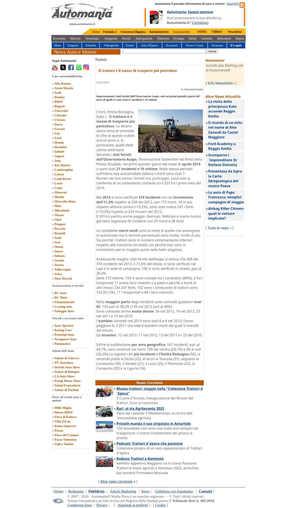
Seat (57, 242)
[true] (164, 51)
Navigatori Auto (65, 339)
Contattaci (200, 22)
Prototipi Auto (64, 334)
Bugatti (59, 106)
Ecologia (178, 38)
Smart (58, 251)
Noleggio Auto (64, 311)
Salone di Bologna (66, 371)
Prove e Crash (194, 45)
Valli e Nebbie (64, 444)
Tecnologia (92, 38)
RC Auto (60, 293)
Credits (160, 505)
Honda (59, 142)
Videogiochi (111, 45)
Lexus (58, 183)
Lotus (58, 188)
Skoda (58, 246)
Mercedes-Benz (65, 201)
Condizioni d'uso (79, 505)
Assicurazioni (181, 31)
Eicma (58, 430)
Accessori (172, 45)
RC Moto (60, 297)
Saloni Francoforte (67, 385)
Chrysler (60, 115)
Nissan (59, 215)
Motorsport (224, 38)
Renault (59, 233)
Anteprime (110, 38)
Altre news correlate (116, 481)
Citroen (59, 120)
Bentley (59, 97)
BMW (58, 101)
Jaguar (59, 156)
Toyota (59, 265)
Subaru (59, 256)
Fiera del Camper (66, 435)
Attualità (90, 45)
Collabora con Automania (174, 491)
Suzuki (59, 260)
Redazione (76, 491)
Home (96, 31)
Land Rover (62, 178)
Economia (59, 38)
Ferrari (59, 129)
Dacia (58, 124)
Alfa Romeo (62, 83)
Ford (57, 138)
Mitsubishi (61, 210)
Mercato (75, 38)
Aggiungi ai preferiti (133, 505)
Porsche (59, 228)
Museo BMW (63, 412)
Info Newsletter (220, 83)
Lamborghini (63, 169)
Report (240, 38)
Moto (57, 45)
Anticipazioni (144, 38)
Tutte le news (218, 228)
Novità (126, 38)
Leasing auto (63, 306)
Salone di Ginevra (66, 358)
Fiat (57, 133)
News (145, 491)
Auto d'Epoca (149, 45)
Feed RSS (233, 4)
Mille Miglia (62, 408)
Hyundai (60, 147)
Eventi (130, 45)
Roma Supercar (65, 426)
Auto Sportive (64, 325)
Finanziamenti (64, 302)
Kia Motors (62, 165)
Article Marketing (123, 491)
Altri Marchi (63, 278)
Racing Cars (63, 330)
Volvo (58, 274)
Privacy (102, 505)
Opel (57, 219)
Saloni (192, 38)
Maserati (60, 192)
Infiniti (59, 151)
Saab (57, 237)
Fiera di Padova (65, 417)
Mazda (59, 197)
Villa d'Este (62, 421)
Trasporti (72, 45)
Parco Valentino (65, 439)
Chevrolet (61, 110)
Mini (57, 206)
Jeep (57, 160)
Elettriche (163, 38)
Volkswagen (62, 269)
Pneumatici (62, 343)
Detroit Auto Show (67, 367)
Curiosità (206, 38)
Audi (57, 92)
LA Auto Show (64, 376)
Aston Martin (63, 88)
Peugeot (59, 224)
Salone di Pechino (66, 390)
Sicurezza (217, 45)
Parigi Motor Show (67, 381)
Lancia (59, 174)
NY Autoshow (63, 362)
